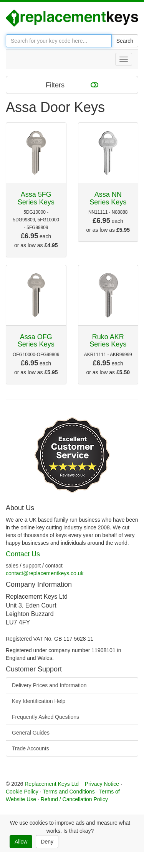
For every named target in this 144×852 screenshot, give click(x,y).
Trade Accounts (30, 748)
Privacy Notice (102, 784)
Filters (72, 84)
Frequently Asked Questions (45, 717)
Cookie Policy (22, 791)
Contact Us (23, 554)
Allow (21, 842)
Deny (47, 842)
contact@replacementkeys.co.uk (45, 573)
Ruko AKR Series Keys (107, 340)
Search (124, 41)
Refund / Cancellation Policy (74, 799)
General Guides (31, 733)
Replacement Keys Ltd (52, 784)
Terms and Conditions (68, 791)
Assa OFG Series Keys (36, 340)
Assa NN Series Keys (107, 198)
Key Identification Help (38, 701)
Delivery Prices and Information (49, 685)
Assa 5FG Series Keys (36, 198)
